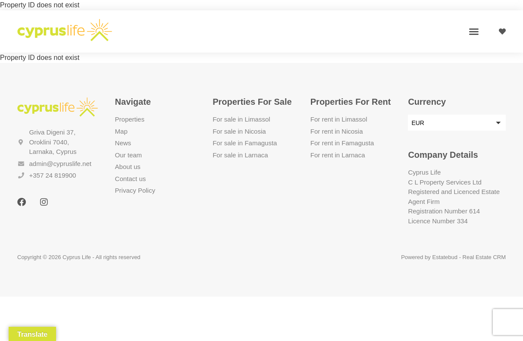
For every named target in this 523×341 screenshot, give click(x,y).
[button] (474, 31)
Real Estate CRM (484, 257)
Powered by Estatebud (429, 257)
